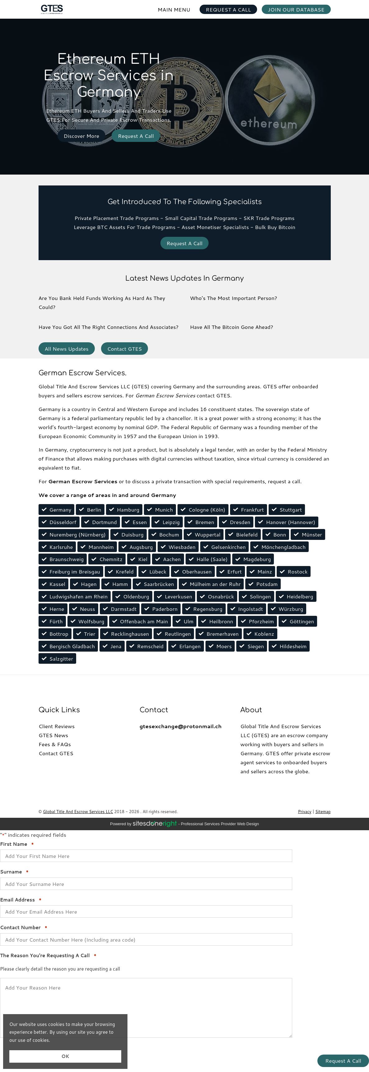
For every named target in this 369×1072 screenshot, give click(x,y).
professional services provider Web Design (220, 824)
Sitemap (322, 811)
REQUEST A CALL (228, 9)
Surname (14, 871)
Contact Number (23, 927)
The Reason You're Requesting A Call (48, 955)
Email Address (20, 899)
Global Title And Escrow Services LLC (78, 811)
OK (65, 1056)
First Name (17, 844)
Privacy (304, 811)
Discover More (81, 135)
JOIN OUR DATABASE (296, 9)
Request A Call (136, 135)
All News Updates (67, 348)
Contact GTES (124, 348)
